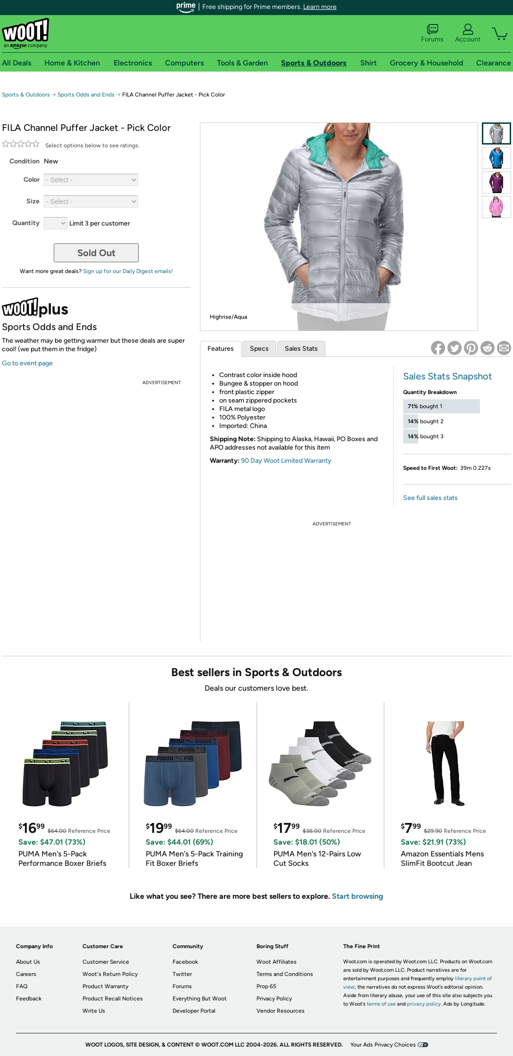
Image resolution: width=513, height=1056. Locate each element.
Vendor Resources (280, 1011)
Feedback (28, 998)
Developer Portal (194, 1011)
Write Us (94, 1011)
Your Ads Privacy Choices (383, 1044)
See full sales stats (430, 498)
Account (467, 33)
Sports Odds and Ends (86, 94)
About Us (28, 962)
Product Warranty (105, 986)
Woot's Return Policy (110, 974)
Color (32, 180)
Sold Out (96, 252)
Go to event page (27, 363)
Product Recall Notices (113, 998)
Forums (432, 33)
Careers (26, 974)
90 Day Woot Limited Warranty (286, 461)
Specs (259, 349)
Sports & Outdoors (26, 94)
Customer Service (106, 962)
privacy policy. (424, 1004)
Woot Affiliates (276, 962)
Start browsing (357, 896)
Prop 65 (266, 986)
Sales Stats (301, 349)
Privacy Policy (274, 998)
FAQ (21, 986)
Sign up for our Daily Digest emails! (128, 271)
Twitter (182, 974)
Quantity (26, 223)
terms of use (381, 1004)
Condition (24, 161)
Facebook (185, 962)
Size (33, 201)
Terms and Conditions (284, 974)
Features (220, 349)
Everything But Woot (200, 998)
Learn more (320, 7)
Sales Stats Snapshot (447, 376)
